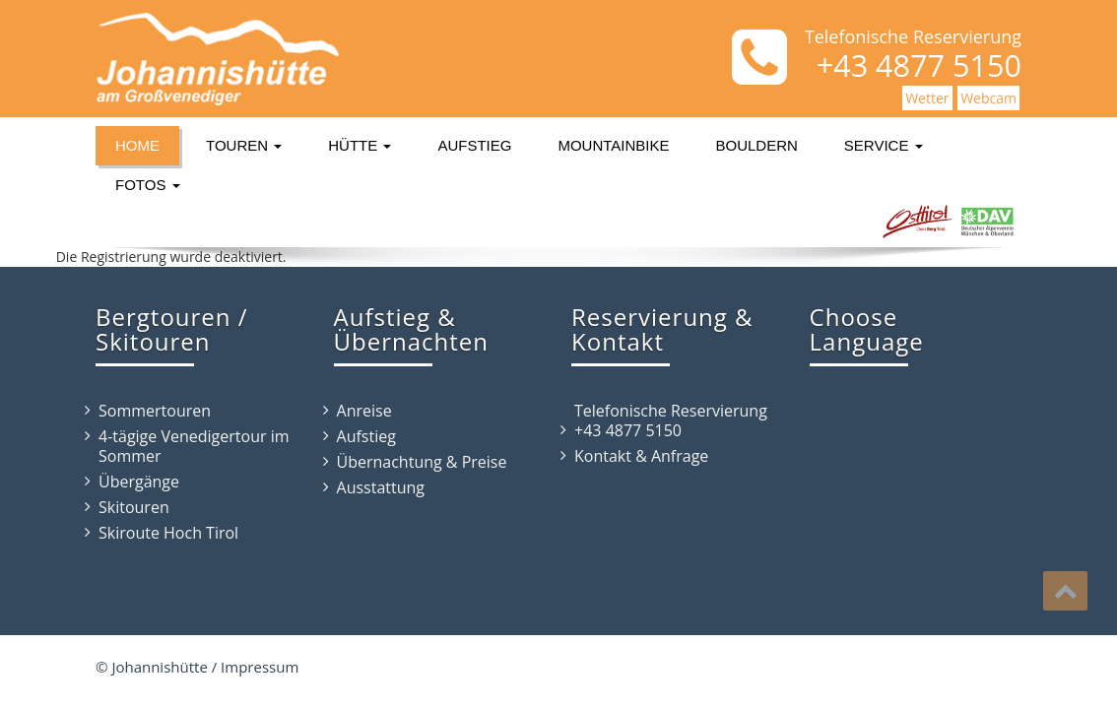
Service (883, 145)
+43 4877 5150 (628, 430)
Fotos (147, 184)
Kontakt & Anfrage (641, 456)
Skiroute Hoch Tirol (168, 533)
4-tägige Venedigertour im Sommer (194, 446)
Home (137, 145)
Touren (244, 145)
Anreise (364, 410)
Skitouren (134, 507)
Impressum (259, 667)
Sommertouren (155, 410)
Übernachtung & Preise (422, 462)
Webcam (988, 98)
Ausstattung (381, 487)
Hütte (359, 145)
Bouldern (757, 145)
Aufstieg (474, 145)
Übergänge (139, 481)
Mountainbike (613, 145)
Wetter (927, 98)
